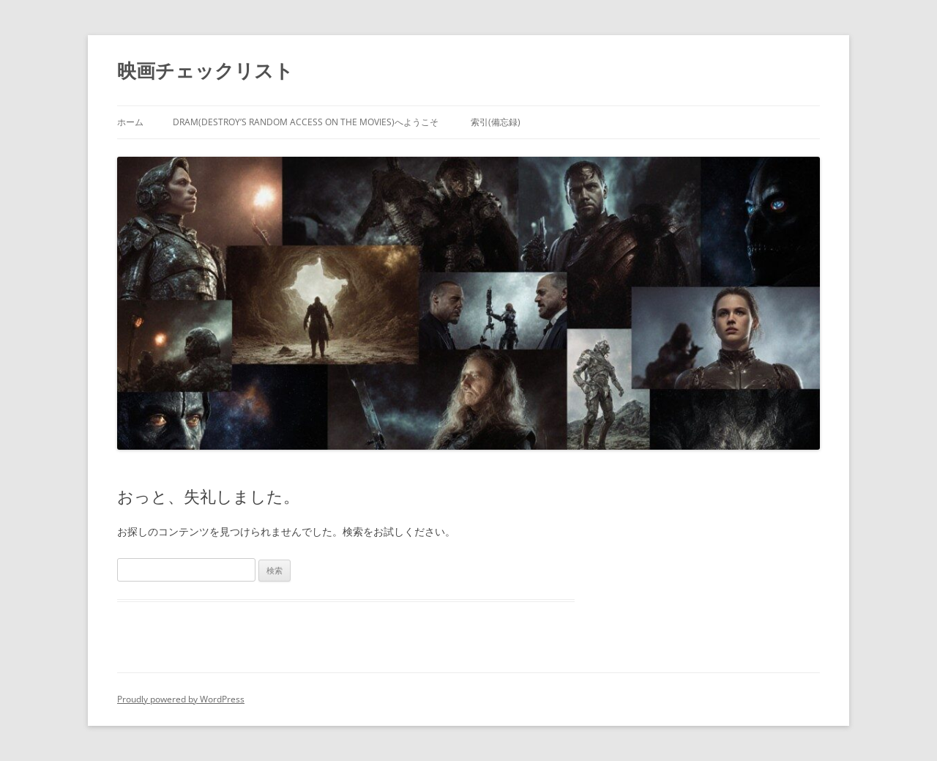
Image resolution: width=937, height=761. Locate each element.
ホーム (130, 122)
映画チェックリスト (205, 70)
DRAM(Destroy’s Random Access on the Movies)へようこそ (305, 122)
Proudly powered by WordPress (180, 699)
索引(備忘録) (495, 122)
